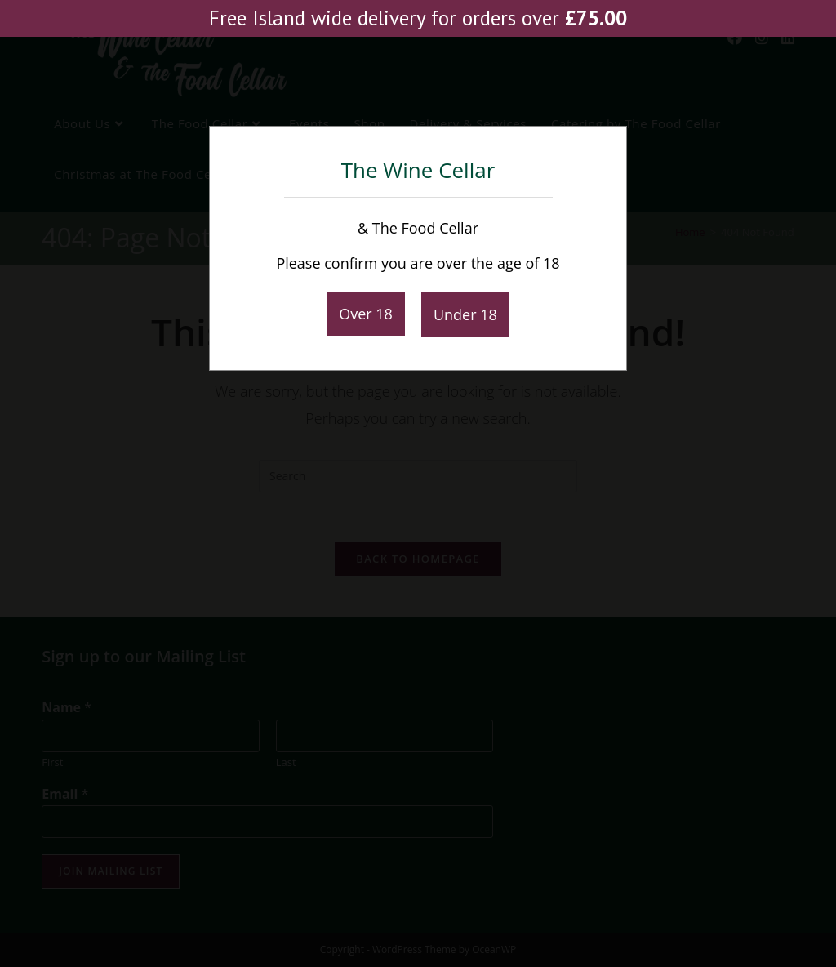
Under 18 (465, 314)
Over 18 (366, 313)
